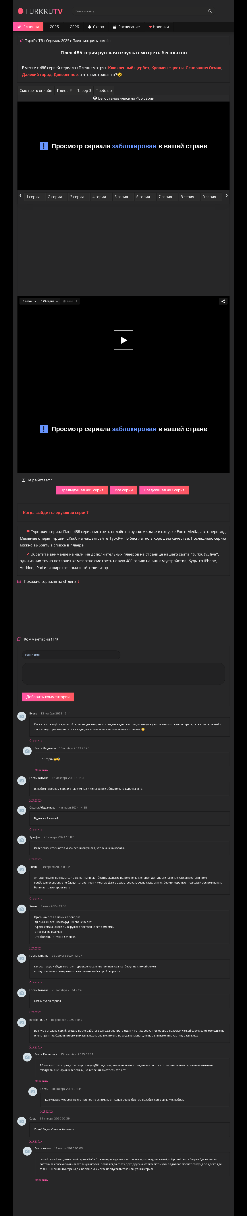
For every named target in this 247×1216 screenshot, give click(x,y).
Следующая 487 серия (164, 490)
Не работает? (37, 480)
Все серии (124, 490)
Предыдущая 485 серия (82, 490)
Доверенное (66, 74)
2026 (74, 26)
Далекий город (37, 74)
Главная (28, 26)
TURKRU (44, 11)
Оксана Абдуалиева (42, 807)
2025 (54, 26)
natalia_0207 (38, 1019)
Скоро (96, 26)
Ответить (35, 740)
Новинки (159, 26)
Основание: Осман (203, 67)
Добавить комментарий (48, 697)
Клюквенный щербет (128, 67)
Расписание (126, 26)
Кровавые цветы (167, 67)
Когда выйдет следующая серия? (56, 512)
